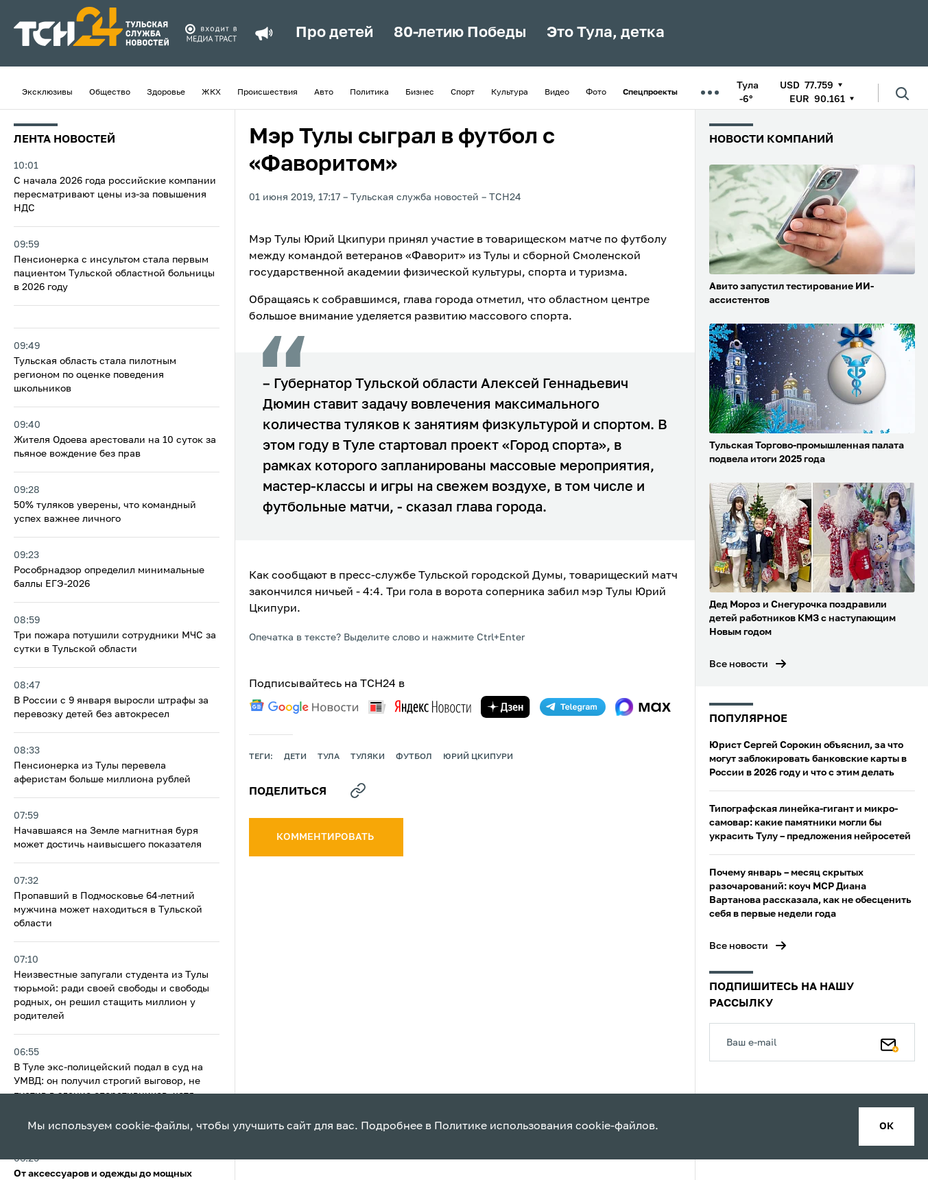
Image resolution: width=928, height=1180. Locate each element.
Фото (596, 92)
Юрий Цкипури (478, 757)
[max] (643, 707)
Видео (557, 92)
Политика (369, 92)
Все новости (738, 664)
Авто (323, 92)
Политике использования (503, 1126)
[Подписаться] (890, 1042)
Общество (109, 92)
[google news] (304, 706)
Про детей (334, 32)
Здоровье (166, 92)
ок (886, 1126)
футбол (414, 757)
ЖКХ (211, 92)
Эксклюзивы (47, 92)
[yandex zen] (505, 707)
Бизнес (419, 92)
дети (295, 757)
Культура (509, 92)
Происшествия (267, 92)
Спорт (463, 92)
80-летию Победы (460, 32)
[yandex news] (419, 707)
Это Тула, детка (606, 32)
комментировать (326, 837)
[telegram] (573, 707)
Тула (329, 757)
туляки (367, 757)
